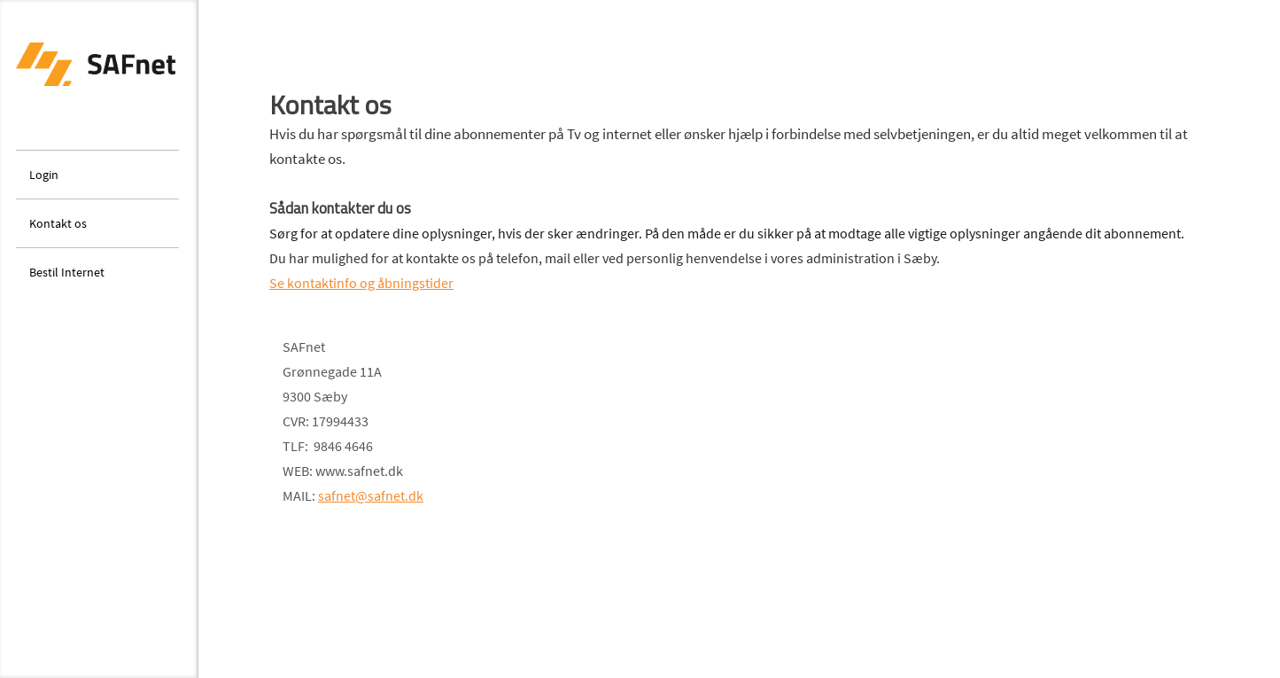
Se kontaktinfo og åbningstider (361, 283)
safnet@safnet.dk (370, 495)
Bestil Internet (67, 272)
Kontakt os (58, 223)
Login (43, 175)
